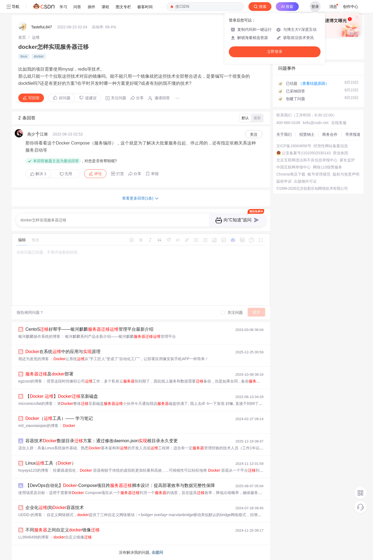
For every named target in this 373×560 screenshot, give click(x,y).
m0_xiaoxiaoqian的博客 (38, 425)
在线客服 (339, 123)
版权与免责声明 (346, 174)
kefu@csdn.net (315, 123)
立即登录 (274, 52)
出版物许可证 (305, 181)
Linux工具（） (50, 463)
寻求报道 (352, 134)
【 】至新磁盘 (61, 396)
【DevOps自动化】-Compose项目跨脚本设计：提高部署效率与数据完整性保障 (120, 485)
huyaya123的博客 (33, 470)
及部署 (49, 374)
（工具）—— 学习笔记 (59, 418)
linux (23, 56)
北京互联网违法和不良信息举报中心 (307, 160)
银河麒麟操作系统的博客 (39, 336)
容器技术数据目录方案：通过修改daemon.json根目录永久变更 (101, 440)
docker (39, 56)
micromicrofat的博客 (35, 403)
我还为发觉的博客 (33, 359)
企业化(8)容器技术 (54, 507)
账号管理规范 (318, 174)
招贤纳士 (307, 134)
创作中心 (350, 6)
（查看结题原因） (313, 83)
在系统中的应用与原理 (62, 351)
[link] (22, 37)
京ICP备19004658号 (293, 146)
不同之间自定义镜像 (62, 530)
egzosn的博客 (30, 381)
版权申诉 (284, 181)
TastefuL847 (41, 27)
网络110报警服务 (327, 167)
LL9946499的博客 (33, 537)
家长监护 (347, 160)
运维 (36, 37)
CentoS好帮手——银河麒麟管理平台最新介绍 (89, 329)
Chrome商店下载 (290, 174)
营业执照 (340, 153)
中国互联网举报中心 (293, 167)
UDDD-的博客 (30, 515)
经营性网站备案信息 (330, 146)
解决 (38, 173)
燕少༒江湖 (37, 134)
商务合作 (330, 134)
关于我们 (284, 134)
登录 (315, 6)
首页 (22, 37)
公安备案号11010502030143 (306, 153)
